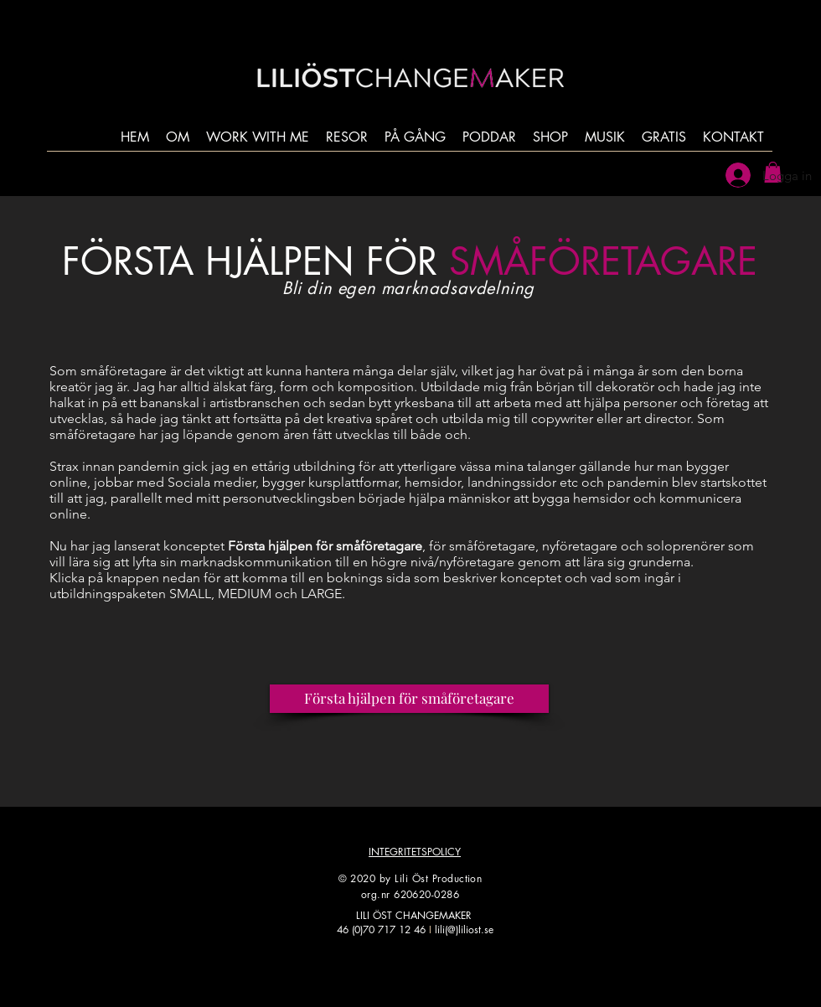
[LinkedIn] (479, 971)
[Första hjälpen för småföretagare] (409, 698)
